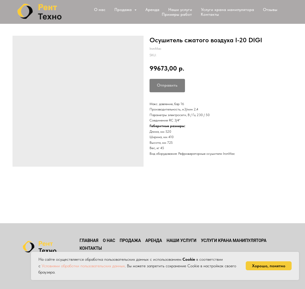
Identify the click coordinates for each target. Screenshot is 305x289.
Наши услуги (180, 9)
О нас (99, 9)
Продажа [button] (123, 9)
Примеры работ (177, 14)
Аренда (152, 9)
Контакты (210, 14)
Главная (89, 240)
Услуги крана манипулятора (227, 9)
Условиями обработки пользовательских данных (83, 265)
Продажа (130, 240)
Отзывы (270, 9)
